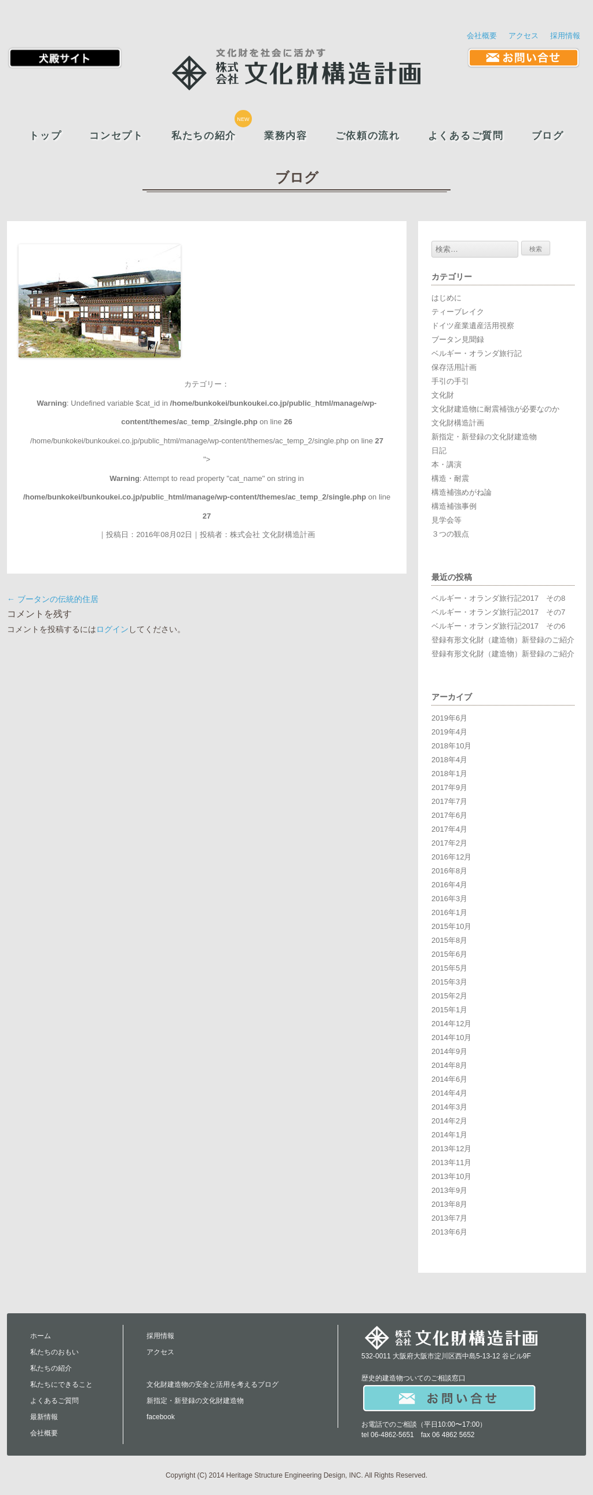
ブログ (548, 135)
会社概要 (482, 35)
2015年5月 (449, 968)
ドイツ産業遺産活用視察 (472, 325)
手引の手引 (450, 381)
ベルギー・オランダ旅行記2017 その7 (498, 612)
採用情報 (565, 35)
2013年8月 (449, 1204)
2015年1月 (449, 1009)
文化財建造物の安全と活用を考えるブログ (213, 1384)
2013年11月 (451, 1162)
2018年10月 (451, 745)
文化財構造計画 (457, 422)
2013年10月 (451, 1176)
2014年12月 (451, 1023)
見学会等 (446, 520)
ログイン (112, 629)
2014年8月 (449, 1065)
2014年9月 (449, 1051)
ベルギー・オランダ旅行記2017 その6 (498, 626)
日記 (438, 450)
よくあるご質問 (466, 135)
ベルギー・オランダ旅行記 (476, 353)
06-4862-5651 (392, 1435)
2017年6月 (449, 815)
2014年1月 (449, 1134)
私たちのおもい (54, 1352)
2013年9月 (449, 1190)
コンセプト (116, 135)
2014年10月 (451, 1037)
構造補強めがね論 (461, 492)
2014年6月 (449, 1079)
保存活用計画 (454, 367)
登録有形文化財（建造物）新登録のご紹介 (502, 640)
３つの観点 (450, 534)
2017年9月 (449, 787)
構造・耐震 (450, 478)
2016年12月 (451, 857)
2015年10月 (451, 926)
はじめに (446, 297)
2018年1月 (449, 773)
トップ (45, 135)
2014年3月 (449, 1107)
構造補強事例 (454, 506)
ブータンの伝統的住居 (52, 599)
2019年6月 (449, 718)
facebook (161, 1417)
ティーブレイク (457, 311)
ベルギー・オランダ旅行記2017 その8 (498, 598)
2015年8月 (449, 940)
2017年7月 (449, 801)
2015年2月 (449, 995)
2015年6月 (449, 954)
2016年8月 (449, 870)
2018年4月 (449, 759)
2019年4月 (449, 732)
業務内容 (286, 135)
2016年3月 (449, 898)
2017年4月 (449, 829)
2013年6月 (449, 1232)
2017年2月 (449, 843)
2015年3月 (449, 982)
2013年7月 (449, 1218)
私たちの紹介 (203, 135)
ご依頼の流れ (367, 135)
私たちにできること (61, 1384)
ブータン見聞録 (457, 339)
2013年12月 (451, 1148)
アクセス (523, 35)
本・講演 (446, 464)
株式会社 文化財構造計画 (272, 534)
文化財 (442, 395)
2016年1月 (449, 912)
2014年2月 (449, 1120)
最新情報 (44, 1417)
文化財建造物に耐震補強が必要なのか (495, 409)
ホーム (40, 1336)
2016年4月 (449, 884)
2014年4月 (449, 1093)
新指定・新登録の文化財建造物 (484, 436)
